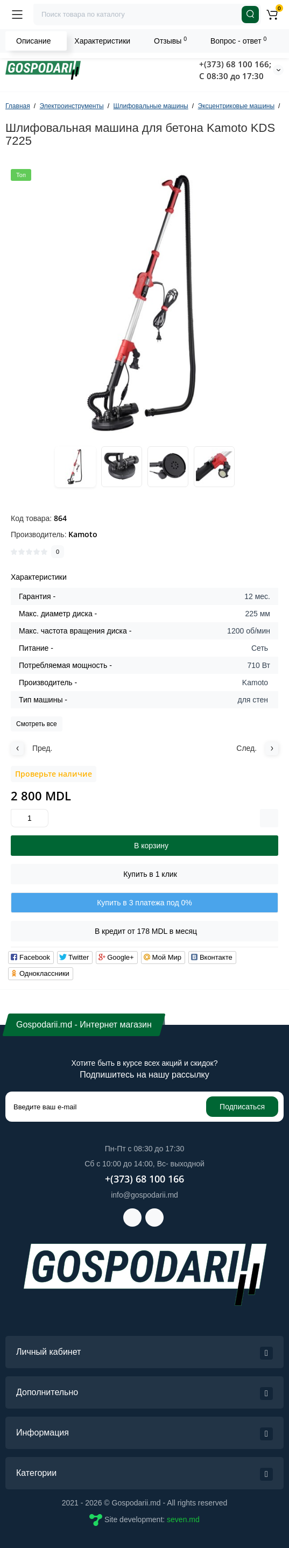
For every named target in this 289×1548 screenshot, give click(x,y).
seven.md (183, 1519)
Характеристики (102, 41)
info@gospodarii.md (144, 1195)
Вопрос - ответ (238, 40)
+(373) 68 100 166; (235, 64)
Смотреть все (36, 724)
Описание (33, 41)
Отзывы (170, 40)
